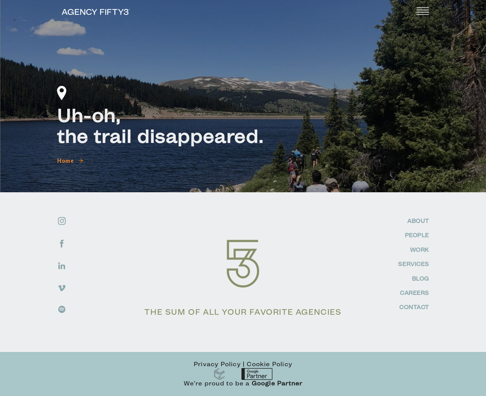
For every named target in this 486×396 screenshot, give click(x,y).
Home (70, 161)
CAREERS (414, 292)
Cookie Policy (269, 364)
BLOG (420, 278)
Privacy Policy (217, 364)
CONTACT (414, 307)
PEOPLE (417, 235)
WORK (419, 249)
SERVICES (413, 264)
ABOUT (418, 221)
